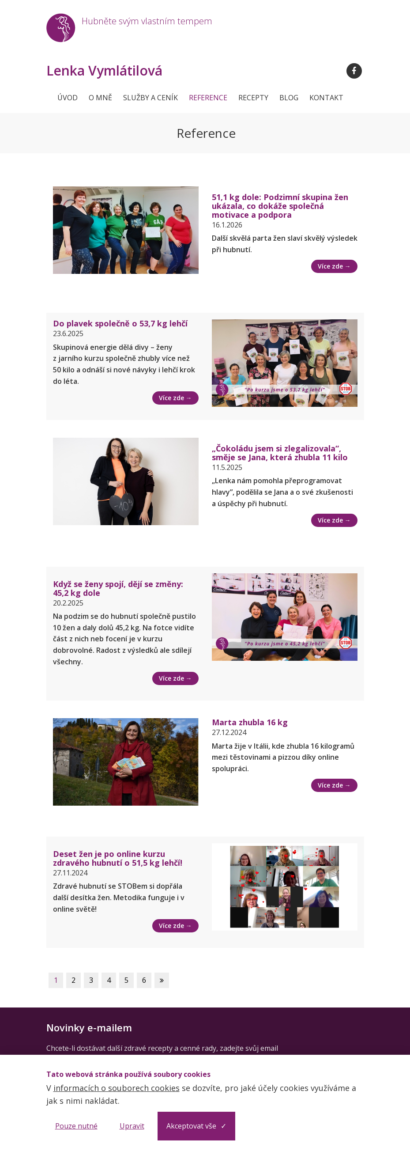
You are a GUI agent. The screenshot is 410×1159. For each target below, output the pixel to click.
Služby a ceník (150, 97)
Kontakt (326, 97)
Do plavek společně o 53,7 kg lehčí (120, 323)
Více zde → (334, 266)
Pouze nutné (76, 1126)
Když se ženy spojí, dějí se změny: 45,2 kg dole (118, 588)
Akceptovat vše (191, 1126)
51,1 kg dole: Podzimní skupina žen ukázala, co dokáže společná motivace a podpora (280, 206)
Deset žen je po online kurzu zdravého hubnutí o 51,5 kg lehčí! (117, 858)
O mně (100, 97)
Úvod (67, 97)
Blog (288, 97)
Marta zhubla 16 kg (250, 722)
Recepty (253, 97)
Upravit (132, 1126)
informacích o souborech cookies (116, 1088)
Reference (208, 97)
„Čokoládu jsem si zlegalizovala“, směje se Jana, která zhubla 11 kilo (280, 452)
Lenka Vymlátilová (104, 71)
